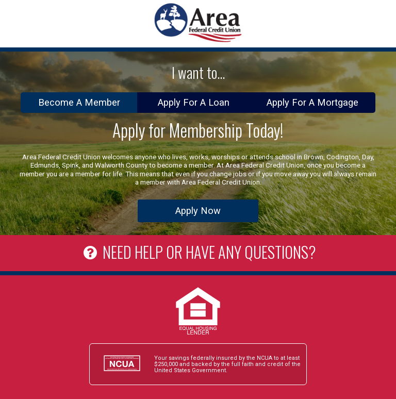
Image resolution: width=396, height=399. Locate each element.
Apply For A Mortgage (312, 102)
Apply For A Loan (193, 102)
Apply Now (198, 210)
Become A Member (79, 102)
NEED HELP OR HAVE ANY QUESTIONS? (198, 251)
